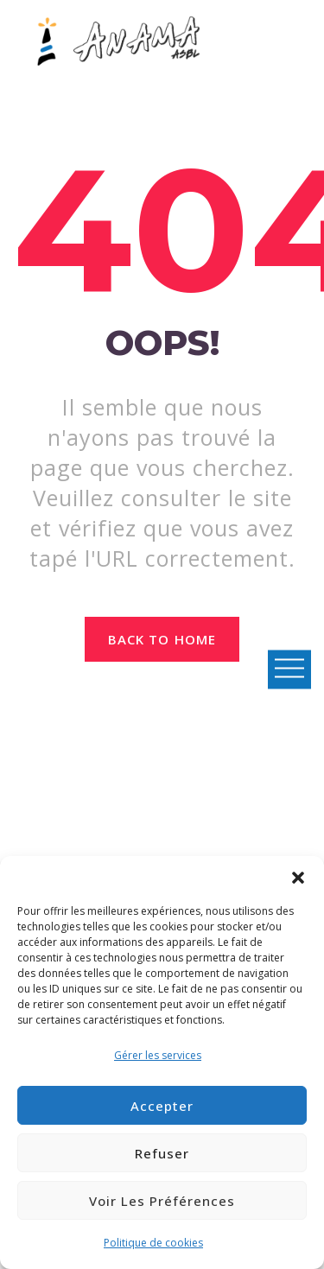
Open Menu (289, 669)
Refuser (162, 1153)
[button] (298, 877)
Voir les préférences (162, 1200)
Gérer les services (157, 1055)
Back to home (162, 639)
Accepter (162, 1105)
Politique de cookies (153, 1242)
